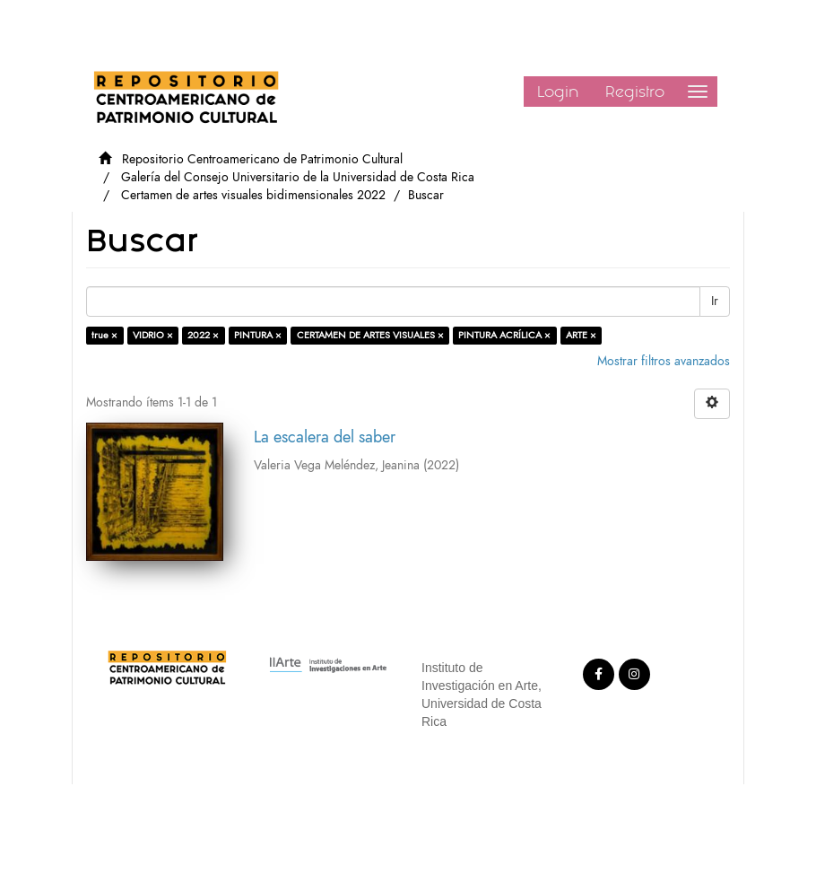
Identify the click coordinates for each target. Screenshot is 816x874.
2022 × (203, 335)
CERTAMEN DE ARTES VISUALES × (370, 335)
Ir (714, 301)
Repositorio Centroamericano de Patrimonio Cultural (262, 159)
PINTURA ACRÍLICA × (504, 335)
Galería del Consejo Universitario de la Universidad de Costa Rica (297, 177)
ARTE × (581, 335)
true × (104, 335)
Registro (634, 91)
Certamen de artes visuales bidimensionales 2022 (253, 195)
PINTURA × (258, 335)
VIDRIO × (153, 335)
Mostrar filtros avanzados (663, 361)
